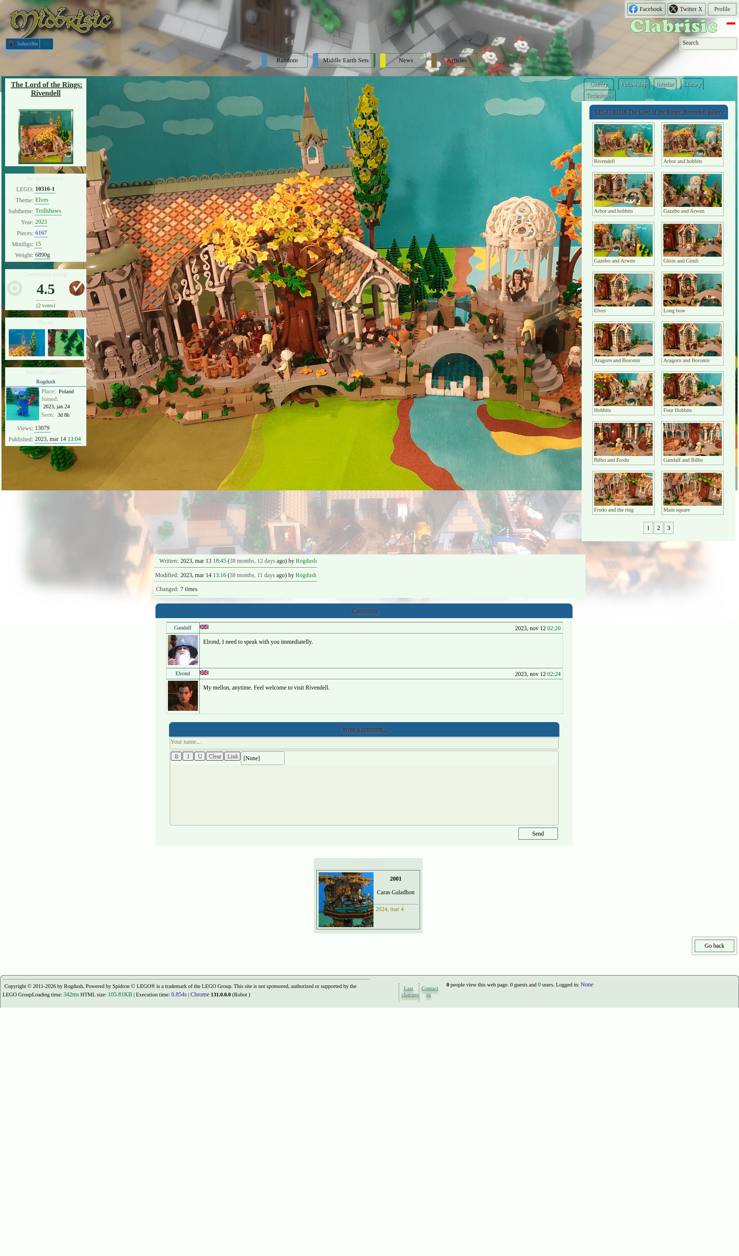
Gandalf (182, 628)
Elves (41, 200)
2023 (41, 222)
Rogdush (45, 381)
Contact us (428, 991)
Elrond (183, 673)
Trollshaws (48, 211)
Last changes (408, 991)
